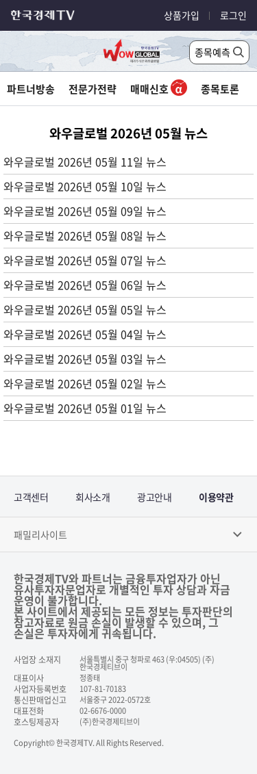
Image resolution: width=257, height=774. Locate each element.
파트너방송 (31, 88)
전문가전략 (93, 88)
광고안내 (154, 497)
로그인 (233, 15)
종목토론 (220, 88)
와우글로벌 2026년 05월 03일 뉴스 (85, 358)
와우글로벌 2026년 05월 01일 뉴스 (85, 408)
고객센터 (31, 497)
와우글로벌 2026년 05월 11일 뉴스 (85, 161)
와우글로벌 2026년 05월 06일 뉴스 (85, 284)
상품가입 (181, 15)
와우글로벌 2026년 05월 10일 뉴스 (85, 186)
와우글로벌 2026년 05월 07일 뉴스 (85, 260)
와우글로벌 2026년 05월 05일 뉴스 (85, 309)
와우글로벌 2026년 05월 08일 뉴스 (85, 235)
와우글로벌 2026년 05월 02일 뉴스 (85, 383)
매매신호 (158, 88)
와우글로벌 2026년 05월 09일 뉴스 (85, 211)
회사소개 (92, 497)
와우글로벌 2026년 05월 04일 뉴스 (85, 334)
